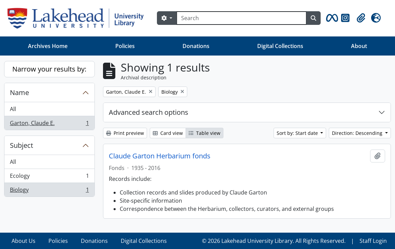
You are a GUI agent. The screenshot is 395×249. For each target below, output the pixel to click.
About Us (23, 241)
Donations (195, 46)
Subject (21, 145)
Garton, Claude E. (49, 124)
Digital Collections (280, 46)
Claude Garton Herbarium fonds (159, 156)
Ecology (49, 177)
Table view (204, 133)
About (359, 46)
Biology (49, 191)
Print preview (125, 133)
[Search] (241, 18)
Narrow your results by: (49, 69)
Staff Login (373, 241)
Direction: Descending (358, 133)
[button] (330, 18)
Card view (168, 133)
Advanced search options (148, 112)
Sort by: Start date (298, 133)
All (13, 109)
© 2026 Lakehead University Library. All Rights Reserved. (274, 241)
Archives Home (48, 46)
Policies (125, 46)
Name (19, 92)
